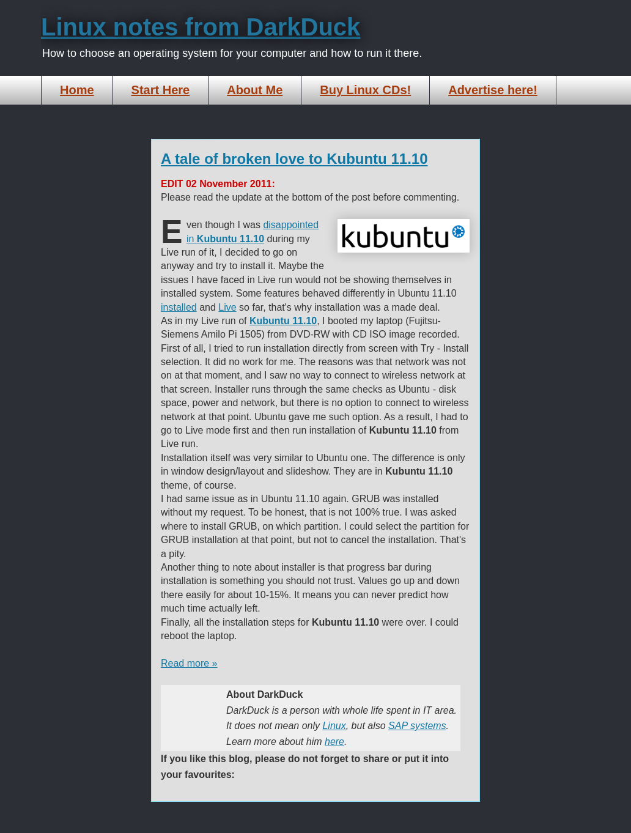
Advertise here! (492, 90)
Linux (333, 725)
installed (179, 307)
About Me (254, 90)
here (334, 741)
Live (227, 307)
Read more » (189, 663)
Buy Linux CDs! (365, 90)
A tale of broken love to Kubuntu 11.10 (294, 158)
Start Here (160, 90)
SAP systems (417, 725)
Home (77, 90)
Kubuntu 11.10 (283, 321)
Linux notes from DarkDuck (200, 26)
